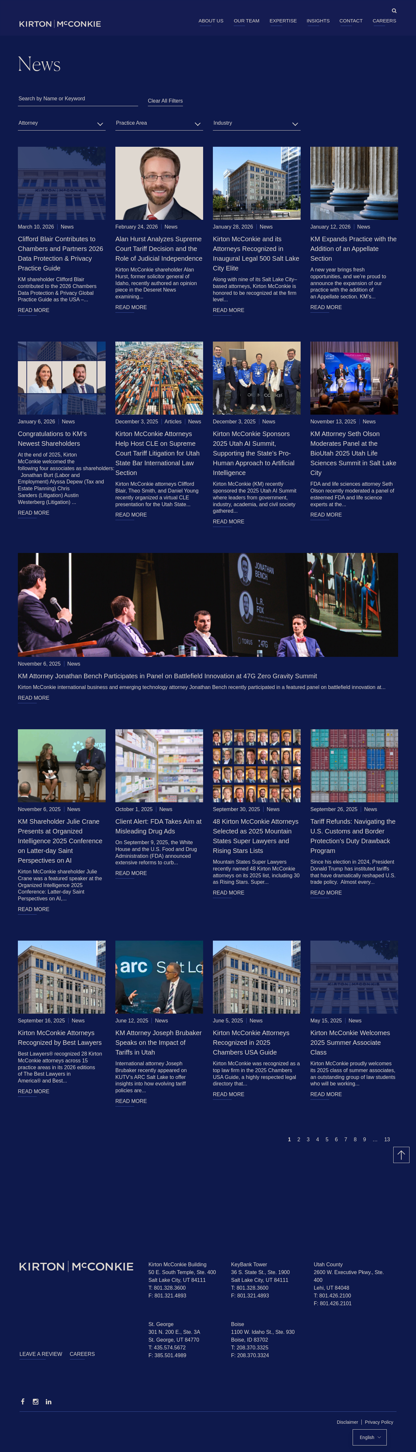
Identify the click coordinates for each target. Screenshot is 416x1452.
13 (387, 1139)
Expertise (283, 20)
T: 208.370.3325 (249, 1347)
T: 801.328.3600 (167, 1288)
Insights (318, 20)
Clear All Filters (165, 101)
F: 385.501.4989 (168, 1355)
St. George (161, 1324)
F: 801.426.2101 (333, 1303)
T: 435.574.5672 (167, 1347)
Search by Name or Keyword (52, 98)
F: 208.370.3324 (250, 1355)
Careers (384, 20)
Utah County (328, 1264)
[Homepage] (79, 1266)
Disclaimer (347, 1422)
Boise (237, 1324)
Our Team (246, 20)
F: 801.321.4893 (168, 1295)
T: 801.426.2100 (332, 1295)
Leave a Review (41, 1354)
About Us (211, 20)
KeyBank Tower (249, 1264)
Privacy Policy (379, 1422)
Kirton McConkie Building (178, 1264)
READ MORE (33, 310)
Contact (350, 20)
